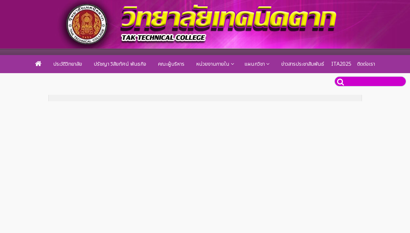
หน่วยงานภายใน (212, 64)
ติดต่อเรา (366, 64)
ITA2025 (341, 64)
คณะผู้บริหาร (171, 64)
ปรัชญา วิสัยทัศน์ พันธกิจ (120, 64)
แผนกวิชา (254, 64)
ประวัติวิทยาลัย (67, 64)
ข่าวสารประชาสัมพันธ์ (302, 64)
